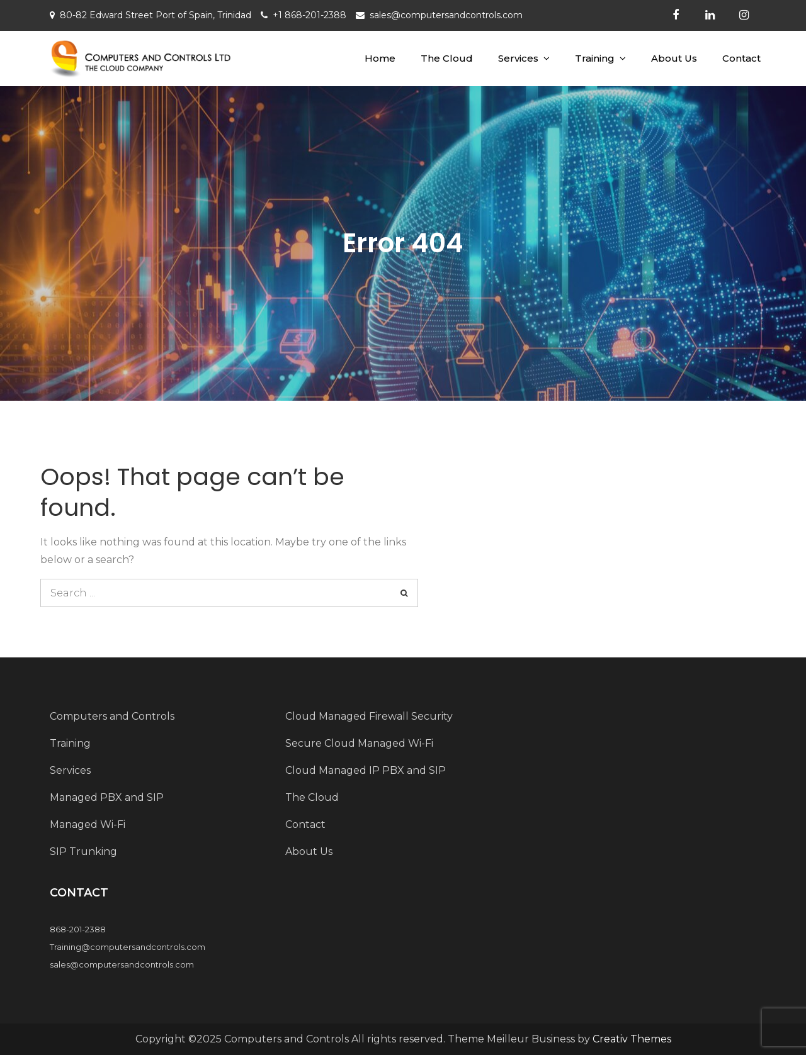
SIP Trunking (83, 851)
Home (380, 58)
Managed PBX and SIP (107, 797)
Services (518, 58)
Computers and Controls (112, 716)
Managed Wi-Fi (87, 824)
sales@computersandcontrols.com (446, 15)
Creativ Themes (632, 1039)
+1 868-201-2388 (309, 15)
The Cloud (447, 58)
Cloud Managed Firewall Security (369, 716)
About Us (674, 58)
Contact (741, 58)
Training (595, 58)
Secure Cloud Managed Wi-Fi (359, 743)
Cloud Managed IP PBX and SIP (365, 770)
